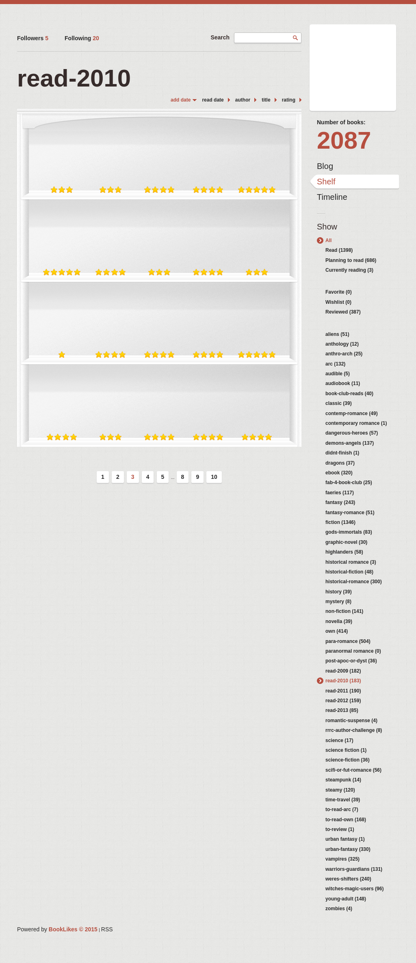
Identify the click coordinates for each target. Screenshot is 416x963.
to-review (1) (339, 829)
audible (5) (337, 374)
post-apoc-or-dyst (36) (351, 661)
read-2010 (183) (343, 681)
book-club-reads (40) (349, 393)
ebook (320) (339, 473)
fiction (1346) (340, 522)
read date (212, 100)
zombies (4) (338, 908)
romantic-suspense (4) (351, 720)
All (328, 240)
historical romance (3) (350, 562)
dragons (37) (340, 463)
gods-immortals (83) (348, 532)
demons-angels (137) (349, 443)
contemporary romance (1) (356, 423)
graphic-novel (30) (346, 542)
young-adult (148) (345, 899)
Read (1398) (339, 250)
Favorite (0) (338, 292)
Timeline (332, 197)
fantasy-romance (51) (350, 512)
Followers (32, 38)
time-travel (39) (342, 800)
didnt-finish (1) (342, 453)
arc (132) (335, 364)
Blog (325, 166)
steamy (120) (340, 790)
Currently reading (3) (349, 270)
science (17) (339, 740)
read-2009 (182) (343, 671)
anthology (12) (342, 344)
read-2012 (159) (343, 700)
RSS (107, 929)
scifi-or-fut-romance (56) (353, 770)
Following (82, 38)
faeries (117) (339, 493)
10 (214, 477)
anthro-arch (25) (343, 354)
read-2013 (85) (341, 710)
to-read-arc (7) (341, 809)
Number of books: (341, 122)
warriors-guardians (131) (353, 869)
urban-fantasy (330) (347, 849)
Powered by (57, 929)
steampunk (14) (343, 780)
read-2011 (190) (343, 691)
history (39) (338, 592)
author (242, 100)
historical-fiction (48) (349, 572)
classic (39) (338, 403)
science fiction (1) (345, 750)
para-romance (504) (347, 641)
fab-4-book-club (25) (348, 482)
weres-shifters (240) (348, 879)
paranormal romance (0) (353, 651)
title (266, 100)
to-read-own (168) (345, 819)
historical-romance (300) (353, 581)
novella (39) (338, 621)
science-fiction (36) (347, 760)
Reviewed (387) (343, 312)
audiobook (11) (342, 383)
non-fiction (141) (344, 611)
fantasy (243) (340, 502)
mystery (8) (338, 601)
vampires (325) (342, 859)
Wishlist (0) (338, 302)
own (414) (336, 631)
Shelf (326, 181)
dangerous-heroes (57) (351, 433)
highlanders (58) (344, 552)
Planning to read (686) (350, 260)
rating (288, 100)
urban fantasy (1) (345, 839)
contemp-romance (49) (351, 413)
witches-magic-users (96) (354, 889)
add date (181, 100)
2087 (344, 140)
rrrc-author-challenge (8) (353, 730)
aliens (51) (337, 334)
